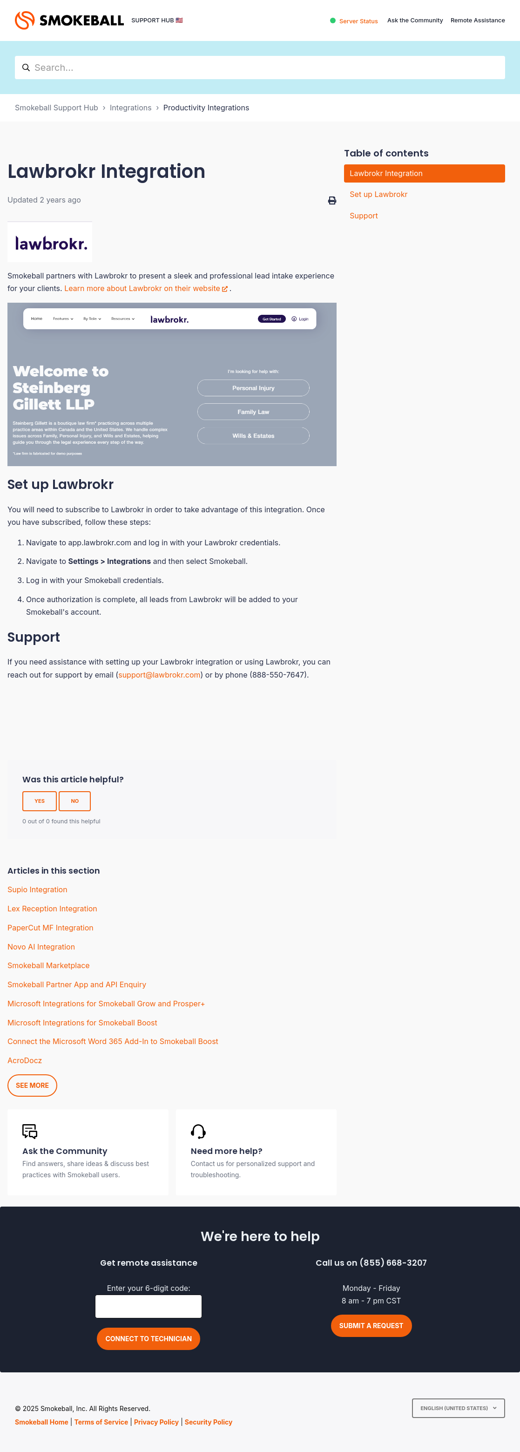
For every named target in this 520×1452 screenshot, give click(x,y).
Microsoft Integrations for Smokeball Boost (82, 1022)
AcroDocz (24, 1060)
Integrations (131, 107)
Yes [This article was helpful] (39, 801)
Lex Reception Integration (52, 908)
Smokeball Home (41, 1422)
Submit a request (371, 1326)
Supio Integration (37, 889)
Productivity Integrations (206, 107)
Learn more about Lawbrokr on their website (142, 288)
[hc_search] (260, 67)
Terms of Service (101, 1422)
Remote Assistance (478, 20)
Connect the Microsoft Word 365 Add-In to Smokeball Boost (112, 1041)
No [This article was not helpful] (75, 801)
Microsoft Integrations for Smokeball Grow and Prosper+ (106, 1003)
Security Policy (209, 1422)
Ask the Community (415, 20)
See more (32, 1085)
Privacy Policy (156, 1422)
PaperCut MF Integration (50, 927)
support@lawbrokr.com (159, 674)
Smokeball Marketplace (48, 965)
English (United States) (454, 1408)
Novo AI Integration (41, 946)
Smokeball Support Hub (56, 107)
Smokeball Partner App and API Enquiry (76, 984)
